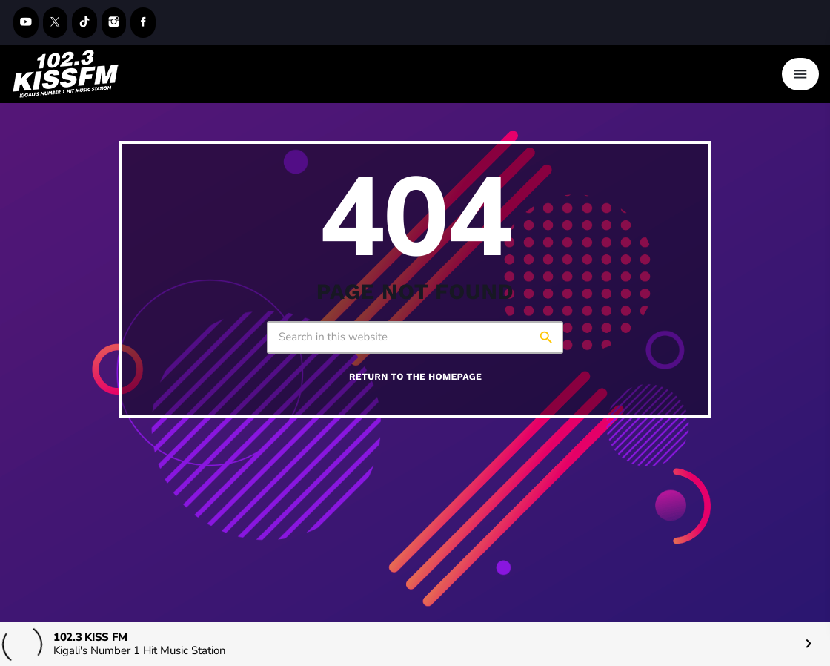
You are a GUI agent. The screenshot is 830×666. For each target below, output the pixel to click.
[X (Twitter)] (55, 22)
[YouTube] (26, 22)
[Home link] (66, 74)
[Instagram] (114, 22)
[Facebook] (143, 22)
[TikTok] (84, 22)
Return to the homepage (415, 377)
